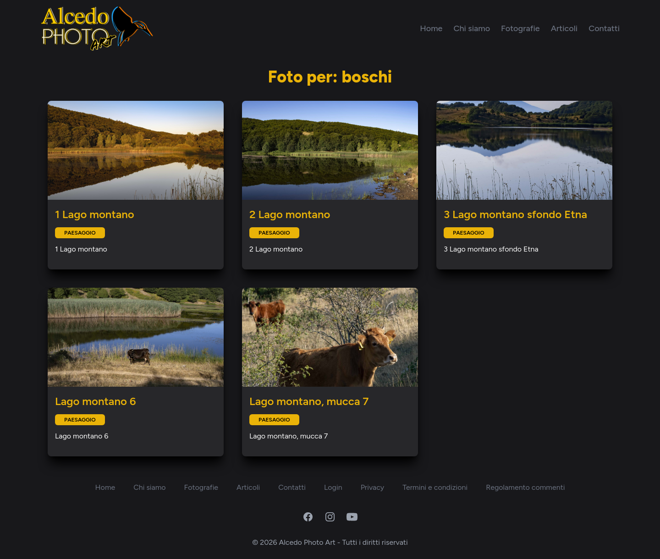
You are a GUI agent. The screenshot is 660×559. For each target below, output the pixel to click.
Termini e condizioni (435, 487)
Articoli (564, 28)
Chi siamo (471, 28)
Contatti (604, 28)
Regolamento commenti (525, 487)
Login (333, 487)
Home (431, 28)
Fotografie (520, 28)
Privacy (372, 487)
